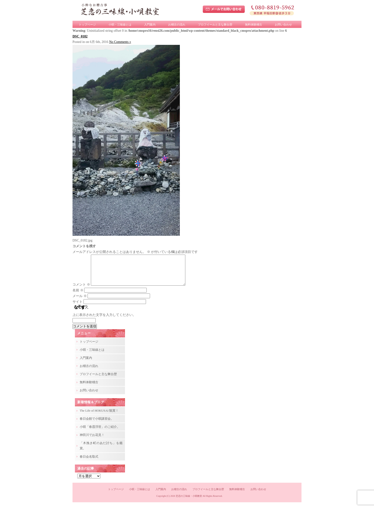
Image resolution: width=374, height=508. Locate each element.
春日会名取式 (89, 462)
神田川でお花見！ (92, 440)
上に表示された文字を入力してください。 (104, 320)
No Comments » (120, 42)
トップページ (87, 24)
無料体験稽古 (253, 24)
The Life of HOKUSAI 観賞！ (99, 416)
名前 (78, 296)
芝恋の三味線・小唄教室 (189, 501)
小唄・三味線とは (120, 24)
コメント (81, 290)
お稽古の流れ (176, 24)
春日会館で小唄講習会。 (97, 424)
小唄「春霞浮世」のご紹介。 (100, 432)
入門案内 (150, 24)
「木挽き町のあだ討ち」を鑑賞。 (101, 451)
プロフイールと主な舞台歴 (215, 24)
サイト (78, 307)
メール (80, 302)
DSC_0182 (80, 36)
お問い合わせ (283, 24)
